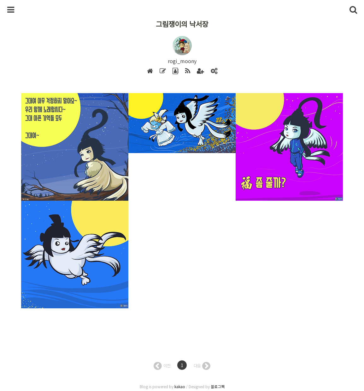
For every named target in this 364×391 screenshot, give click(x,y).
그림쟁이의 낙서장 (182, 23)
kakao (179, 386)
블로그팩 (218, 386)
